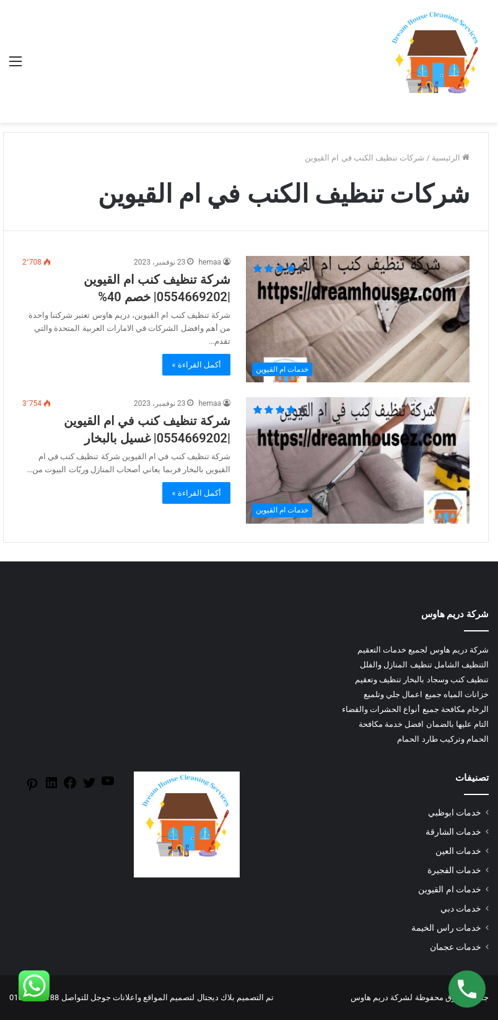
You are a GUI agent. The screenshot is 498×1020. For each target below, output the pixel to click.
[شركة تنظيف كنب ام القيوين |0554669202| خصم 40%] (358, 319)
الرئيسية (451, 157)
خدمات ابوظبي (454, 812)
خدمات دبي (460, 908)
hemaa (209, 262)
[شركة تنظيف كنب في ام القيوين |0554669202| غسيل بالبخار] (358, 460)
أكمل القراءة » (196, 364)
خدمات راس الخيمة (446, 928)
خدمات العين (458, 851)
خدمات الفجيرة (454, 870)
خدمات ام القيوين (449, 889)
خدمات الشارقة (453, 832)
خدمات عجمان (455, 947)
